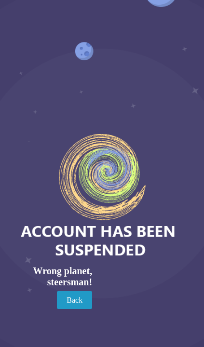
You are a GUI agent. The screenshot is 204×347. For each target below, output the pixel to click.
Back (74, 300)
